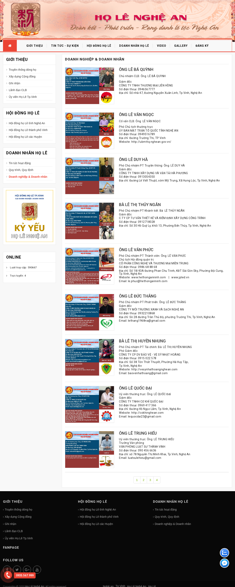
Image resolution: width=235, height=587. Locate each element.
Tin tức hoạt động (20, 163)
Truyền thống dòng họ (22, 69)
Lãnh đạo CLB (18, 90)
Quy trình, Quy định (21, 170)
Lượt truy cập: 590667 (23, 267)
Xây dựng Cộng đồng (22, 76)
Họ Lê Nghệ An (29, 236)
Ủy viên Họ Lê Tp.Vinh (23, 96)
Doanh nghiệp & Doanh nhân (28, 176)
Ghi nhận (14, 83)
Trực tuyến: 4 (18, 275)
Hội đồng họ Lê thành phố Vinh (28, 130)
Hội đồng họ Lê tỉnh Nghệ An (27, 123)
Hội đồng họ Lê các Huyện (25, 136)
